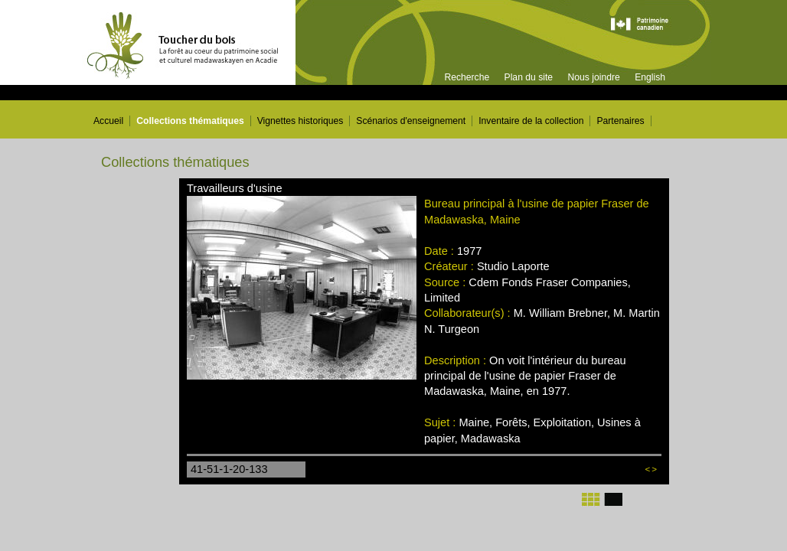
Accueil (108, 121)
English (650, 77)
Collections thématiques (190, 121)
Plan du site (529, 77)
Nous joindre (593, 77)
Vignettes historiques (300, 121)
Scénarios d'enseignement (410, 121)
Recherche (466, 77)
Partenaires (620, 121)
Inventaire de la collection (530, 121)
